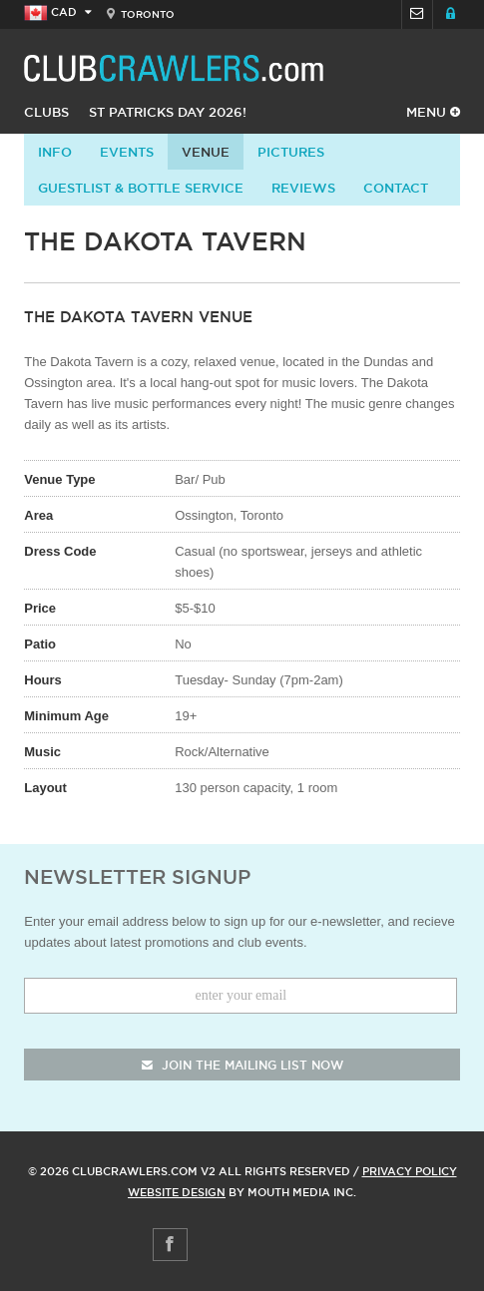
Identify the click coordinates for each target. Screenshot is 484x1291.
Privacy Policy (409, 1171)
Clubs (46, 112)
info (55, 152)
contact (395, 188)
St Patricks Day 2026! (167, 112)
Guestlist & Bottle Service (140, 188)
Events (127, 152)
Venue (206, 152)
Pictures (290, 152)
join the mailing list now (242, 1065)
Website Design (177, 1192)
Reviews (303, 188)
